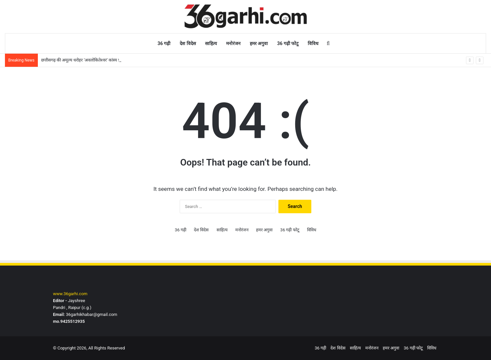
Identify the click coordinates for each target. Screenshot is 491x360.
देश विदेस (187, 43)
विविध (313, 43)
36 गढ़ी (164, 43)
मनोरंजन (233, 43)
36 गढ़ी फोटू (287, 43)
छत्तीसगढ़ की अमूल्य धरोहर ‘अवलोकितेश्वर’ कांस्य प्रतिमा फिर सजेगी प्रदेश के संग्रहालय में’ (109, 60)
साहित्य (211, 43)
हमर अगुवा (259, 43)
